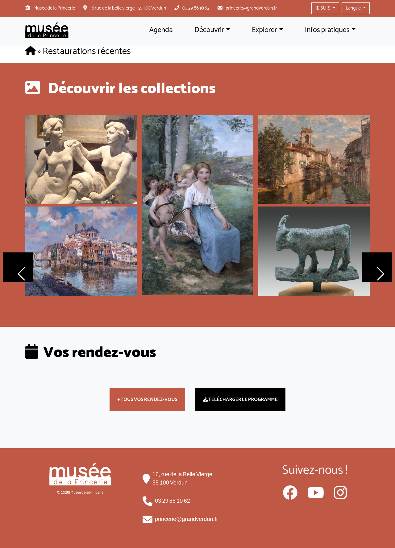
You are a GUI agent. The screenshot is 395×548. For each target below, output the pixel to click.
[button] (18, 267)
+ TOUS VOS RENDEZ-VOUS (147, 399)
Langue (354, 8)
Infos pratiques (327, 30)
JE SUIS (323, 8)
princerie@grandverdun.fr (251, 8)
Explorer (264, 30)
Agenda (161, 30)
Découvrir (209, 30)
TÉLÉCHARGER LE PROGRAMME (240, 399)
